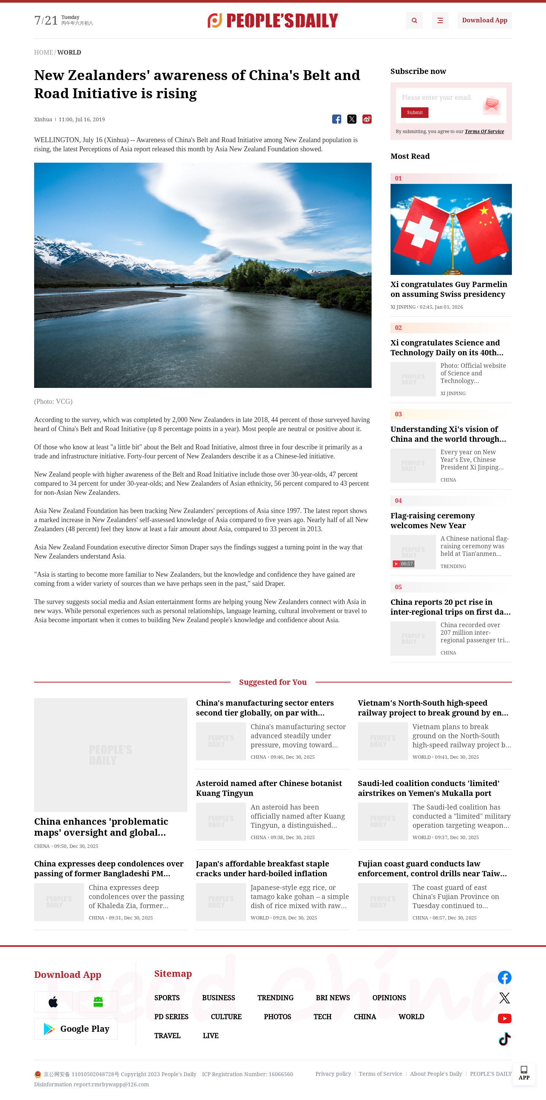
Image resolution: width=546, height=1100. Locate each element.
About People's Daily (436, 1074)
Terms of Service (380, 1074)
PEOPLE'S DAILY (491, 1074)
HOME (43, 52)
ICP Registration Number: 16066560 (247, 1074)
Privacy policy (333, 1074)
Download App (484, 20)
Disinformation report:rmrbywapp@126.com (91, 1084)
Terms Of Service (484, 131)
